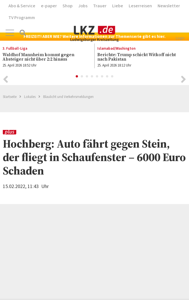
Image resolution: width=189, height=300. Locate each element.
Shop (68, 6)
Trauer (100, 6)
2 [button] (82, 76)
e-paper (49, 6)
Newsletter (169, 6)
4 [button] (92, 76)
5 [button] (97, 76)
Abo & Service (21, 6)
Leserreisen (140, 6)
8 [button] (112, 76)
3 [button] (87, 76)
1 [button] (77, 76)
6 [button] (102, 76)
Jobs (82, 6)
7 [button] (107, 76)
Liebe (117, 6)
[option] (138, 57)
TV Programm (21, 18)
